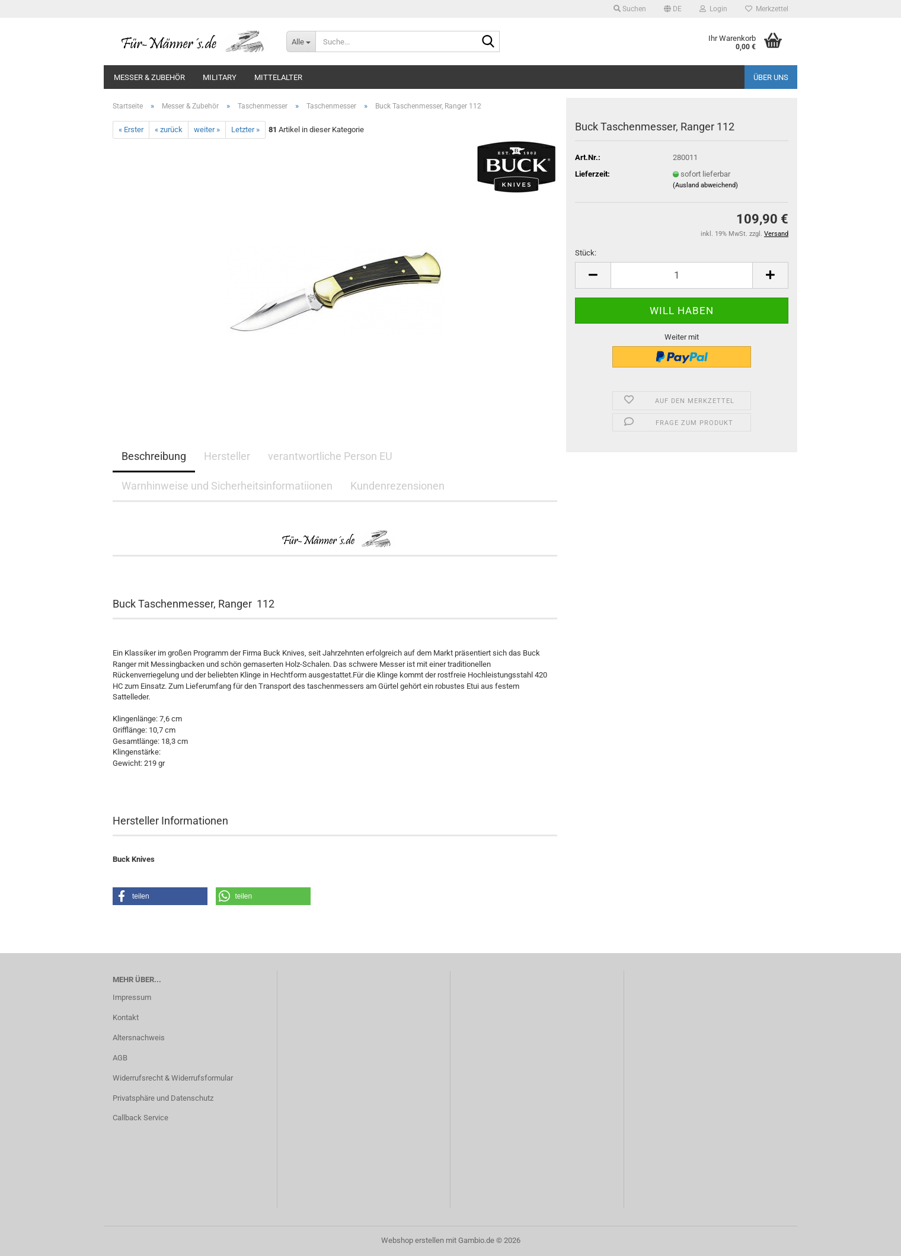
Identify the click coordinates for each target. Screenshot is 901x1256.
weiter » (207, 129)
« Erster (131, 129)
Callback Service (140, 1117)
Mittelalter (278, 77)
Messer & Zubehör (149, 77)
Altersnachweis (139, 1037)
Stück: (585, 252)
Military (220, 77)
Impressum (132, 997)
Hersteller (227, 456)
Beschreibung (154, 456)
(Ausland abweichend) (705, 185)
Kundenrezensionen (397, 486)
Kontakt (126, 1017)
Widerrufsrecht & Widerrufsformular (173, 1077)
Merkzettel (766, 9)
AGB (120, 1057)
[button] (673, 9)
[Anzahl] (682, 275)
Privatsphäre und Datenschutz (163, 1098)
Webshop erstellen (412, 1240)
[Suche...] (300, 41)
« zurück (169, 129)
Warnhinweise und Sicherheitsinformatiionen (227, 486)
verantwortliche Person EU (330, 456)
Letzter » (245, 129)
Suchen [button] (630, 9)
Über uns (770, 77)
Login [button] (713, 9)
